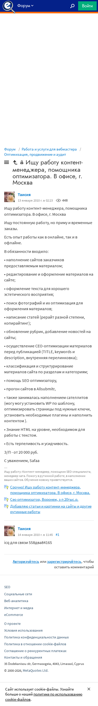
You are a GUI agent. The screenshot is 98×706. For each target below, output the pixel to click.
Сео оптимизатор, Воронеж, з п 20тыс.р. (44, 499)
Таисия (24, 194)
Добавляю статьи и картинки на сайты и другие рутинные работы (50, 509)
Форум (10, 149)
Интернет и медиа (18, 607)
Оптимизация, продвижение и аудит (35, 154)
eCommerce (13, 614)
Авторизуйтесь (26, 561)
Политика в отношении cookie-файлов (35, 644)
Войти (87, 6)
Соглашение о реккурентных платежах (35, 650)
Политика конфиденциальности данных (36, 637)
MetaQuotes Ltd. (35, 670)
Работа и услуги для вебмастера (49, 149)
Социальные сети (18, 594)
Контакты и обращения (23, 657)
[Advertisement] (49, 26)
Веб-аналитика (16, 600)
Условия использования (23, 630)
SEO (7, 587)
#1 (57, 534)
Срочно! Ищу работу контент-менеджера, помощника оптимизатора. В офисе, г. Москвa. (50, 490)
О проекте (12, 623)
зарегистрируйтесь (64, 561)
